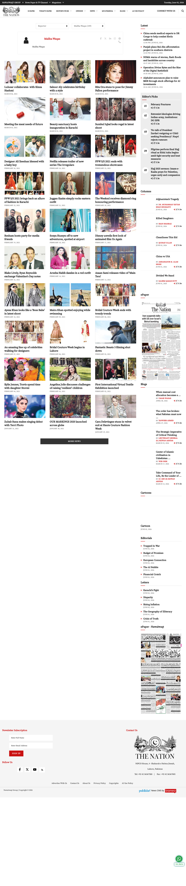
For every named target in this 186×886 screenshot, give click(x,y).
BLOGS (123, 11)
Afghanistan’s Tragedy (167, 248)
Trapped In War (151, 634)
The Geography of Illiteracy (157, 700)
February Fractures (161, 153)
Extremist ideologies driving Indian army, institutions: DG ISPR (165, 166)
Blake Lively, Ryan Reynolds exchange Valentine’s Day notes (22, 287)
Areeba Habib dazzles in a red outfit (70, 286)
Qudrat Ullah (165, 292)
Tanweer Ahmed (166, 470)
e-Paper (31, 11)
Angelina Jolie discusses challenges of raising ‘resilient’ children (70, 399)
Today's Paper (45, 11)
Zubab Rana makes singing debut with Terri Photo (23, 436)
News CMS (156, 879)
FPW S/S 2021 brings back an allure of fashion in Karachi (24, 213)
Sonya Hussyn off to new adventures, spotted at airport (67, 250)
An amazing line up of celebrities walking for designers (23, 362)
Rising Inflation (151, 693)
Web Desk (163, 511)
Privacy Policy (100, 872)
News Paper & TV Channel (36, 2)
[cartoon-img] (161, 599)
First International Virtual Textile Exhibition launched (114, 399)
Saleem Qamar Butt (168, 330)
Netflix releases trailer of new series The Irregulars (67, 176)
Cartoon (145, 614)
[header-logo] (11, 11)
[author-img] (147, 253)
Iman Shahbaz (165, 273)
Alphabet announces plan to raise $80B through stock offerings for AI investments (161, 94)
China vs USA (163, 305)
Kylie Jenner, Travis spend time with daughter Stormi (22, 399)
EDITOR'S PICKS (62, 11)
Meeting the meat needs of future (23, 137)
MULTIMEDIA (107, 11)
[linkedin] (158, 157)
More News (74, 467)
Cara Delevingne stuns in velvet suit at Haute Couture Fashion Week (113, 438)
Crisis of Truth (151, 707)
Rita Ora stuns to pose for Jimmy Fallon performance (114, 102)
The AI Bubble (150, 656)
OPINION (79, 11)
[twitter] (156, 157)
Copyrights (114, 872)
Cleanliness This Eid (166, 286)
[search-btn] (182, 11)
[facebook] (154, 157)
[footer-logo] (155, 836)
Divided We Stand (165, 325)
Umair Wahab (165, 448)
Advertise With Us (59, 872)
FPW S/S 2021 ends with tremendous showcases (108, 176)
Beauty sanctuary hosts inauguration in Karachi (64, 139)
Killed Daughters (164, 267)
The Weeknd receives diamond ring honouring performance (115, 213)
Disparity (148, 686)
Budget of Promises (153, 641)
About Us (87, 872)
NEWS (92, 11)
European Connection (154, 648)
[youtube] (34, 858)
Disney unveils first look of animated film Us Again (110, 250)
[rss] (42, 858)
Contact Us (75, 872)
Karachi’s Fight (151, 678)
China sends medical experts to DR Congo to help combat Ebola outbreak (161, 49)
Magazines (57, 2)
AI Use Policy (138, 11)
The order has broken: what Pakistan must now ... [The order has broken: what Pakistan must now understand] (168, 463)
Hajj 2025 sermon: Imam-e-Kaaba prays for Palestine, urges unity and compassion (165, 221)
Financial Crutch (152, 663)
